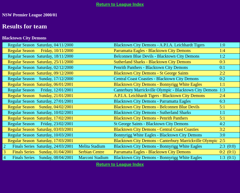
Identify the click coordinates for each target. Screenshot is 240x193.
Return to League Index (120, 4)
